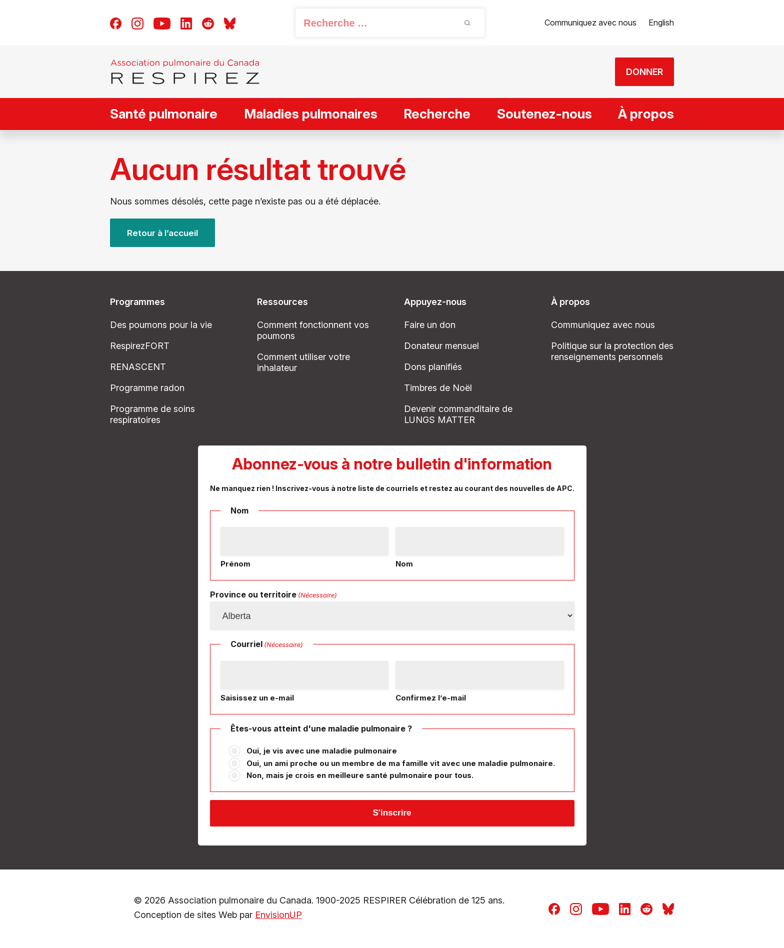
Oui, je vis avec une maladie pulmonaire (321, 751)
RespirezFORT (140, 345)
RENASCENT (138, 367)
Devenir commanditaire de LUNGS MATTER (458, 414)
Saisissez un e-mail (257, 697)
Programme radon (147, 387)
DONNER (639, 72)
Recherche (437, 114)
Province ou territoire (273, 595)
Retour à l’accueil (164, 233)
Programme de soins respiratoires (152, 414)
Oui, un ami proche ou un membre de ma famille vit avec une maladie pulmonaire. (400, 763)
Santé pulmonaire (164, 114)
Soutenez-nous (544, 114)
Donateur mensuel (441, 345)
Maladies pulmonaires (311, 114)
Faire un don (430, 325)
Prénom (235, 564)
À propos (646, 114)
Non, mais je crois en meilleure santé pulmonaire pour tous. (360, 775)
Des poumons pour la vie (161, 325)
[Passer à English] (661, 23)
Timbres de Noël (438, 387)
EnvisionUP (278, 917)
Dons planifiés (433, 367)
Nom (404, 564)
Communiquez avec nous (590, 23)
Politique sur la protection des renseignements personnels (612, 351)
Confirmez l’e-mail (431, 697)
